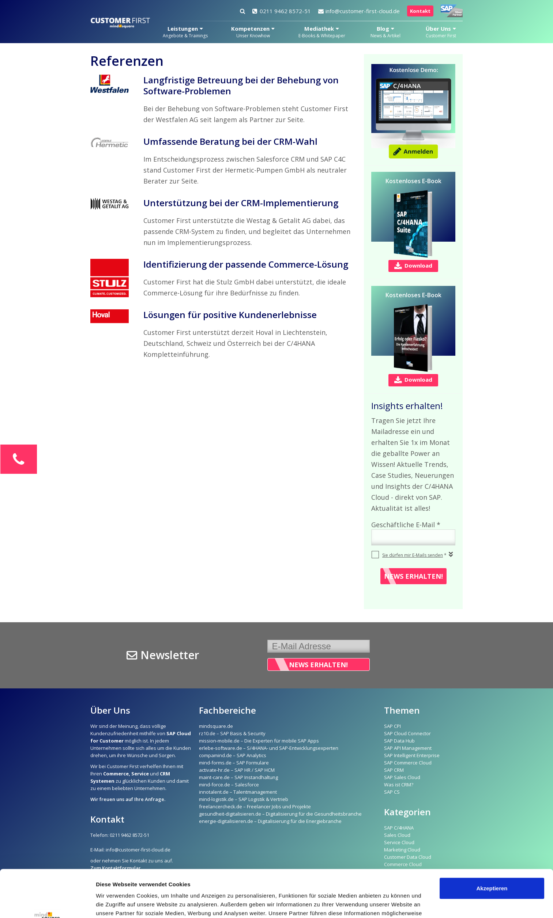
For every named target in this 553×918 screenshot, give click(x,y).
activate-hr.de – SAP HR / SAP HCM (237, 770)
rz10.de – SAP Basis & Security (232, 733)
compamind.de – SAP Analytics (232, 755)
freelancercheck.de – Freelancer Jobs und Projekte (255, 806)
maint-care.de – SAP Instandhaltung (238, 777)
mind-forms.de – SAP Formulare (234, 762)
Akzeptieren (491, 841)
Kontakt (420, 11)
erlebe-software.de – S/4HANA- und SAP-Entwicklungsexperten (268, 748)
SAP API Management (408, 748)
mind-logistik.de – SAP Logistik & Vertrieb (243, 799)
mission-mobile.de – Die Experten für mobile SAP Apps (259, 740)
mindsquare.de (216, 726)
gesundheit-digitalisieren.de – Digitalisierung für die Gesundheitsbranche (280, 814)
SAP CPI (392, 726)
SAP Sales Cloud (402, 777)
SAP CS (392, 792)
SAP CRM (394, 770)
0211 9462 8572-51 (281, 11)
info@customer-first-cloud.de (359, 11)
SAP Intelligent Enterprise (412, 755)
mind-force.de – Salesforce (229, 784)
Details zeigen (114, 903)
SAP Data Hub (399, 740)
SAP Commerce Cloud (408, 762)
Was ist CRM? (398, 784)
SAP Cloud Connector (407, 733)
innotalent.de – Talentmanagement (238, 792)
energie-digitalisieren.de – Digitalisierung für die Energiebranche (270, 821)
